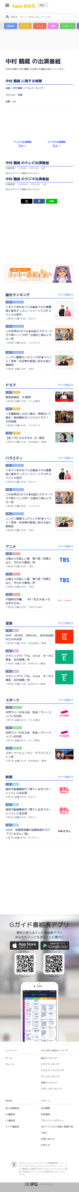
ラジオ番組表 (12, 1107)
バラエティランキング (52, 1051)
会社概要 (45, 1089)
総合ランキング (49, 1038)
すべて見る (65, 275)
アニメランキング (50, 1057)
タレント (10, 1045)
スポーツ (68, 26)
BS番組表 (10, 1095)
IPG (14, 82)
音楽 (53, 26)
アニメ (40, 26)
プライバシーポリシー (52, 1101)
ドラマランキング (50, 1045)
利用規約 (45, 1095)
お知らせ (45, 1125)
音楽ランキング (49, 1063)
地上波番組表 (12, 1089)
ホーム (8, 1038)
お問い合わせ (48, 1119)
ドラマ (25, 26)
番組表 (10, 26)
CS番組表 (10, 1101)
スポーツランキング (51, 1069)
